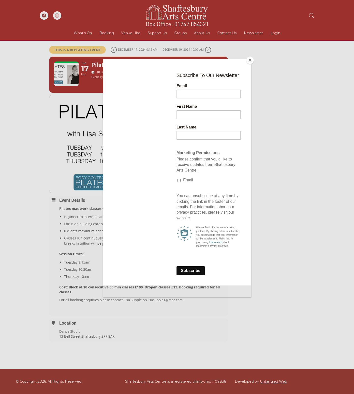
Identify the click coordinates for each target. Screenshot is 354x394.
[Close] (250, 60)
